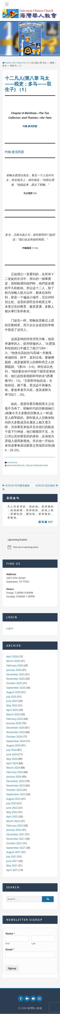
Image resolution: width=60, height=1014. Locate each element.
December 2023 (15, 781)
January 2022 (13, 830)
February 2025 (14, 719)
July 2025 (11, 696)
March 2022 (13, 821)
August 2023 (13, 799)
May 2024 (11, 759)
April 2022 (12, 816)
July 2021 (11, 856)
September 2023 (15, 794)
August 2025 (13, 692)
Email (10, 949)
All (13, 62)
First (8, 943)
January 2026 (13, 670)
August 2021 (13, 852)
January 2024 (13, 776)
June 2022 (12, 807)
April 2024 (12, 763)
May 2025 (11, 705)
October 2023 (14, 790)
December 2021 (15, 834)
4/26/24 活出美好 (46, 485)
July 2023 (11, 803)
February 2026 (14, 665)
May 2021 (11, 865)
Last (33, 943)
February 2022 (14, 825)
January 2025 (13, 723)
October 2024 (14, 736)
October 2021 (14, 843)
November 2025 (15, 678)
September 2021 (15, 847)
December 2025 (15, 674)
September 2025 (15, 687)
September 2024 (15, 741)
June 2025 (12, 701)
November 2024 (15, 732)
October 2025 (14, 683)
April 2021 (12, 870)
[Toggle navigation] (6, 4)
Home (7, 62)
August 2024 (13, 745)
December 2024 (15, 727)
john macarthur (15, 465)
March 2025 (13, 714)
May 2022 (11, 812)
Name (10, 933)
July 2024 (11, 750)
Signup (12, 968)
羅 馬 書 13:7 (45, 522)
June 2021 (12, 861)
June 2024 (12, 754)
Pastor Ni (21, 62)
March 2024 (13, 767)
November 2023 (15, 785)
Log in (9, 628)
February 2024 (14, 772)
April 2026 (12, 656)
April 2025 (12, 710)
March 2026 (13, 661)
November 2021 (15, 838)
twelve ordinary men (36, 465)
